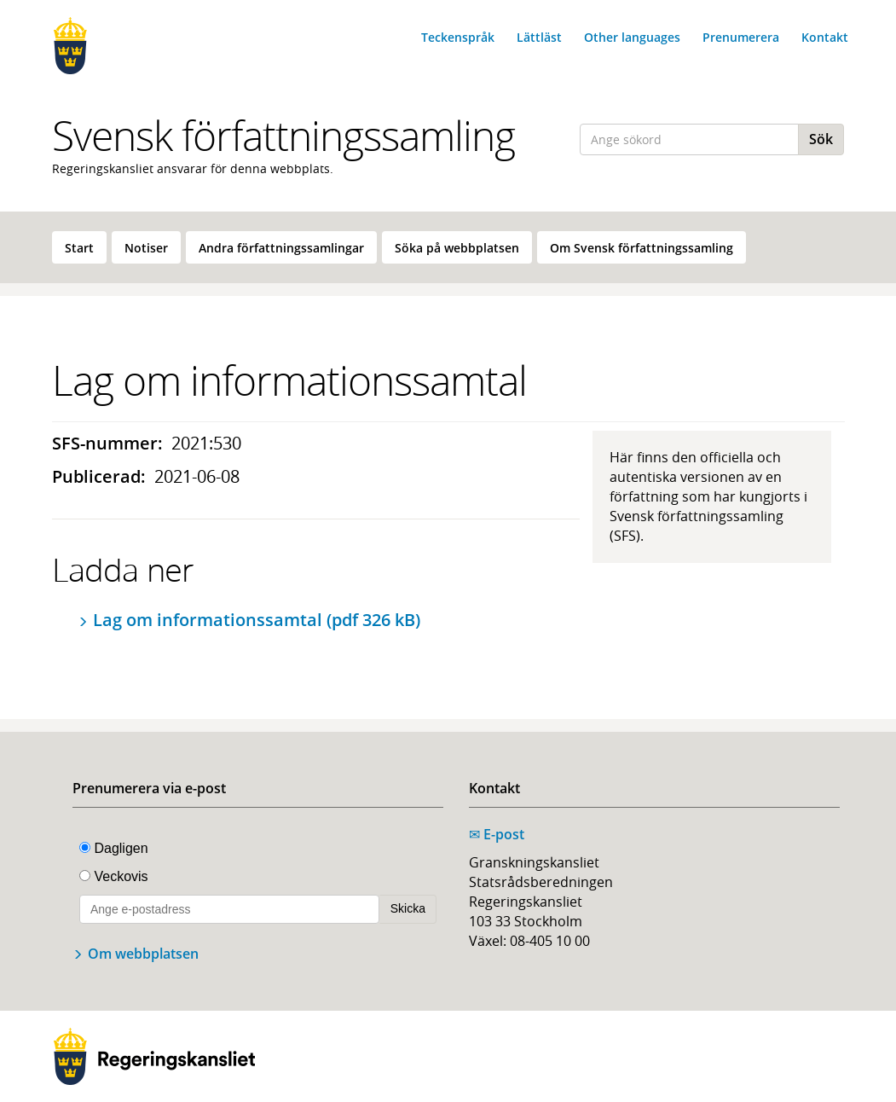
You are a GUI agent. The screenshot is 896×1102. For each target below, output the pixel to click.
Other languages (632, 37)
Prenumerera (740, 37)
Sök (821, 139)
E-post (496, 834)
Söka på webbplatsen (457, 248)
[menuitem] (79, 247)
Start (79, 248)
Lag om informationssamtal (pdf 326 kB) (256, 619)
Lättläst (539, 37)
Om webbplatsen (143, 953)
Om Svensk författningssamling (641, 248)
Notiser (146, 248)
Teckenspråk (457, 37)
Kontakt (824, 37)
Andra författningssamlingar (281, 248)
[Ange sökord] (689, 139)
